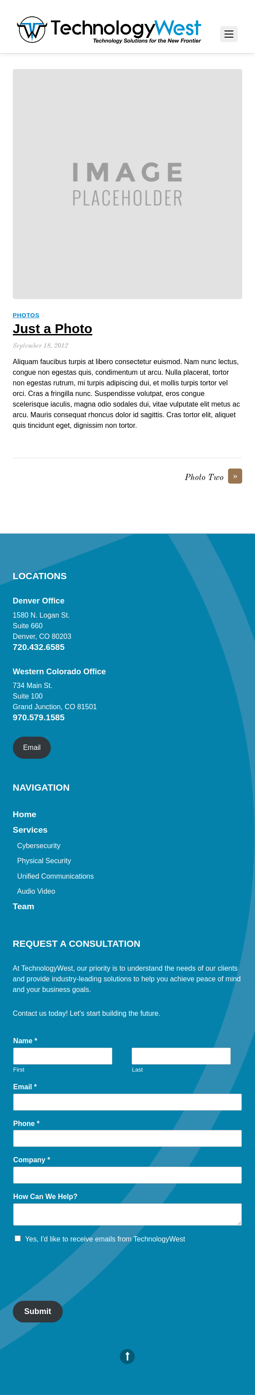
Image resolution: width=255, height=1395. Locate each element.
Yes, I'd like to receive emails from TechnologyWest (105, 1239)
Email (32, 747)
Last (137, 1069)
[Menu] (229, 34)
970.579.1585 (39, 717)
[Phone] (127, 1138)
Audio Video (36, 891)
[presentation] (80, 1286)
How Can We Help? (45, 1196)
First (18, 1069)
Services (30, 829)
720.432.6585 (39, 647)
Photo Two (213, 478)
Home (24, 814)
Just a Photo (52, 328)
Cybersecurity (39, 845)
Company (31, 1160)
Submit (37, 1311)
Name (25, 1041)
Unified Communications (55, 876)
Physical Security (44, 861)
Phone (26, 1123)
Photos (26, 315)
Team (23, 906)
